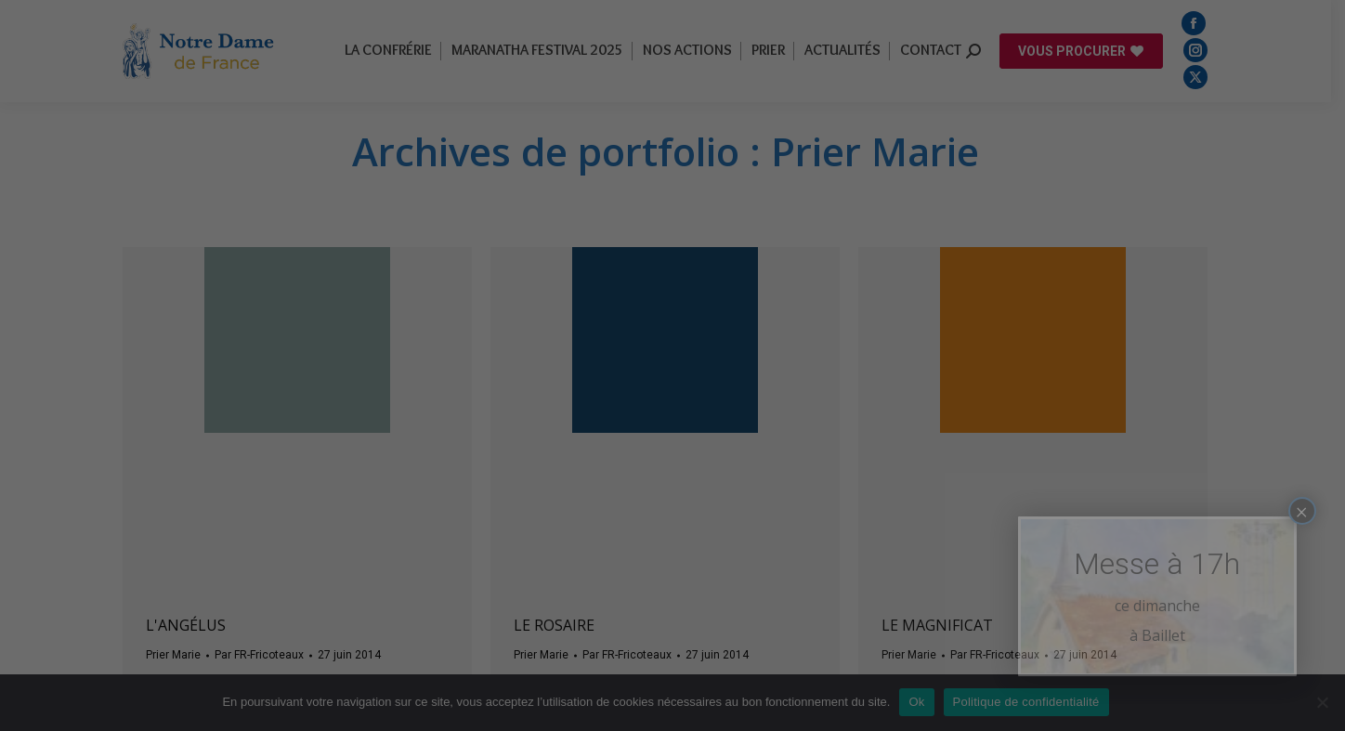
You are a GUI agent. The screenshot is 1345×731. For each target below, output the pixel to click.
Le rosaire (560, 625)
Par (265, 654)
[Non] (1321, 702)
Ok (924, 702)
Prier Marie (179, 654)
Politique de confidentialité (1033, 702)
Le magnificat (943, 625)
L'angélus (192, 625)
